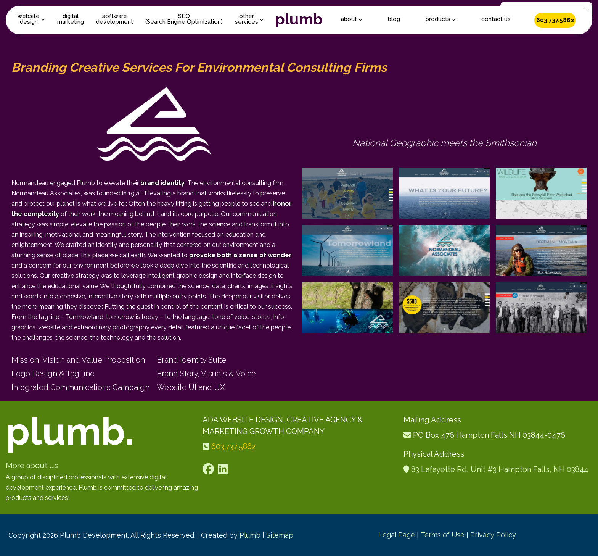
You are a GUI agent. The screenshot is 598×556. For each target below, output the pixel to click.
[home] (299, 20)
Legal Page (396, 535)
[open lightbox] (347, 193)
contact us (496, 19)
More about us (32, 465)
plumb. (70, 431)
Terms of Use (443, 535)
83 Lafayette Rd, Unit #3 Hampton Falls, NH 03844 (499, 469)
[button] (31, 19)
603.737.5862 (555, 20)
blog (394, 19)
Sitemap (279, 535)
